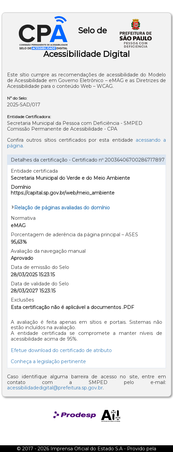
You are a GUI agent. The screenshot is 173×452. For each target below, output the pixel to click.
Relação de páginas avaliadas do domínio (62, 208)
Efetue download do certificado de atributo (61, 350)
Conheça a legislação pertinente (48, 361)
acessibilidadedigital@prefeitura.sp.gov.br (55, 388)
